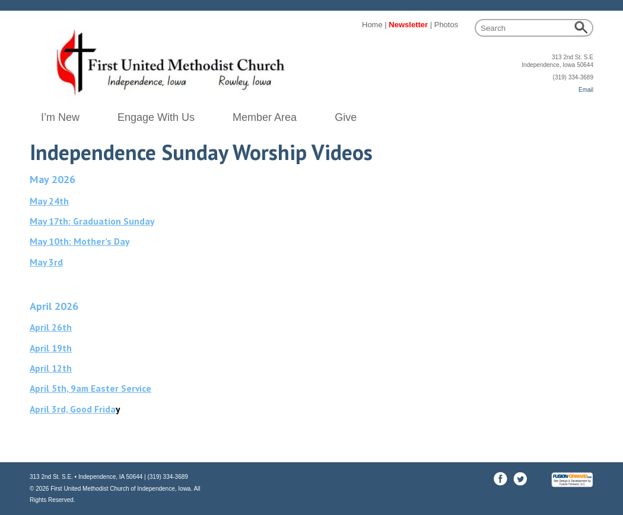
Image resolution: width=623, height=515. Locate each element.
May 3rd (46, 262)
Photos (446, 24)
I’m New (60, 117)
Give (346, 117)
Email (585, 90)
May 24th (49, 201)
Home (372, 24)
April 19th (51, 348)
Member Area (265, 117)
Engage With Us (156, 117)
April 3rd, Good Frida (73, 409)
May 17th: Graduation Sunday (92, 221)
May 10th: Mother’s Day (79, 241)
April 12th (51, 368)
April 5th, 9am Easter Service (90, 388)
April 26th (51, 327)
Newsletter (408, 24)
